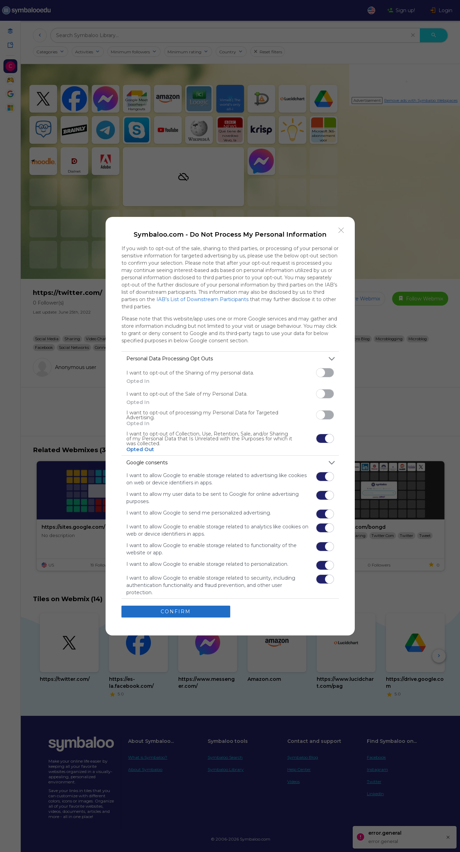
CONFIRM (176, 611)
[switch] (325, 372)
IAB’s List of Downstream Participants (202, 299)
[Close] (341, 230)
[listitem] (230, 359)
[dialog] (230, 426)
